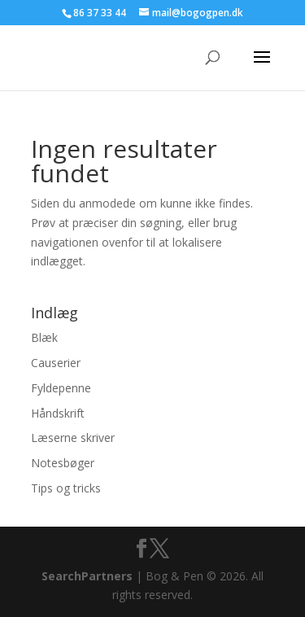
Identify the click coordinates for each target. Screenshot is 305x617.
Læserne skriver (73, 437)
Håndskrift (58, 413)
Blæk (44, 337)
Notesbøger (62, 462)
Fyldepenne (61, 388)
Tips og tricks (66, 488)
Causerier (56, 362)
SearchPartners (88, 576)
